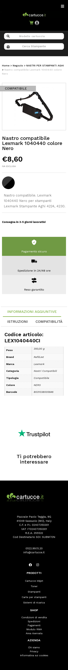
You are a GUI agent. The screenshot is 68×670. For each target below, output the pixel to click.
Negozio (18, 65)
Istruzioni (17, 321)
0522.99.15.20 (34, 548)
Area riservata (34, 633)
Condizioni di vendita (34, 617)
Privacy (34, 651)
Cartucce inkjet (34, 580)
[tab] (32, 312)
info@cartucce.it (34, 552)
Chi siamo (34, 647)
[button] (37, 23)
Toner (34, 586)
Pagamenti (34, 625)
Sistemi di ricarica (34, 602)
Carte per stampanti (34, 597)
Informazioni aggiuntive (32, 311)
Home (5, 65)
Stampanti (34, 591)
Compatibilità (49, 321)
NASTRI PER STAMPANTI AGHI (45, 65)
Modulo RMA (34, 629)
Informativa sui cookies (34, 655)
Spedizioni (34, 621)
